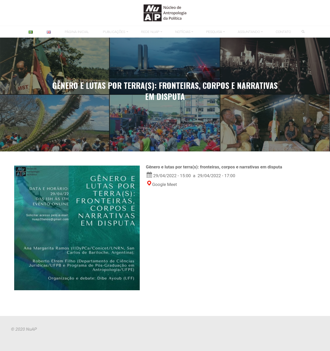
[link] (303, 32)
